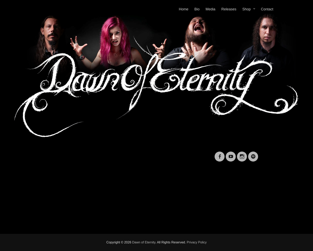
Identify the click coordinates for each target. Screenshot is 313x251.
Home (183, 9)
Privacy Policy (197, 242)
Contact (267, 9)
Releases (228, 9)
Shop (246, 9)
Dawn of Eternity (143, 242)
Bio (197, 9)
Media (210, 9)
